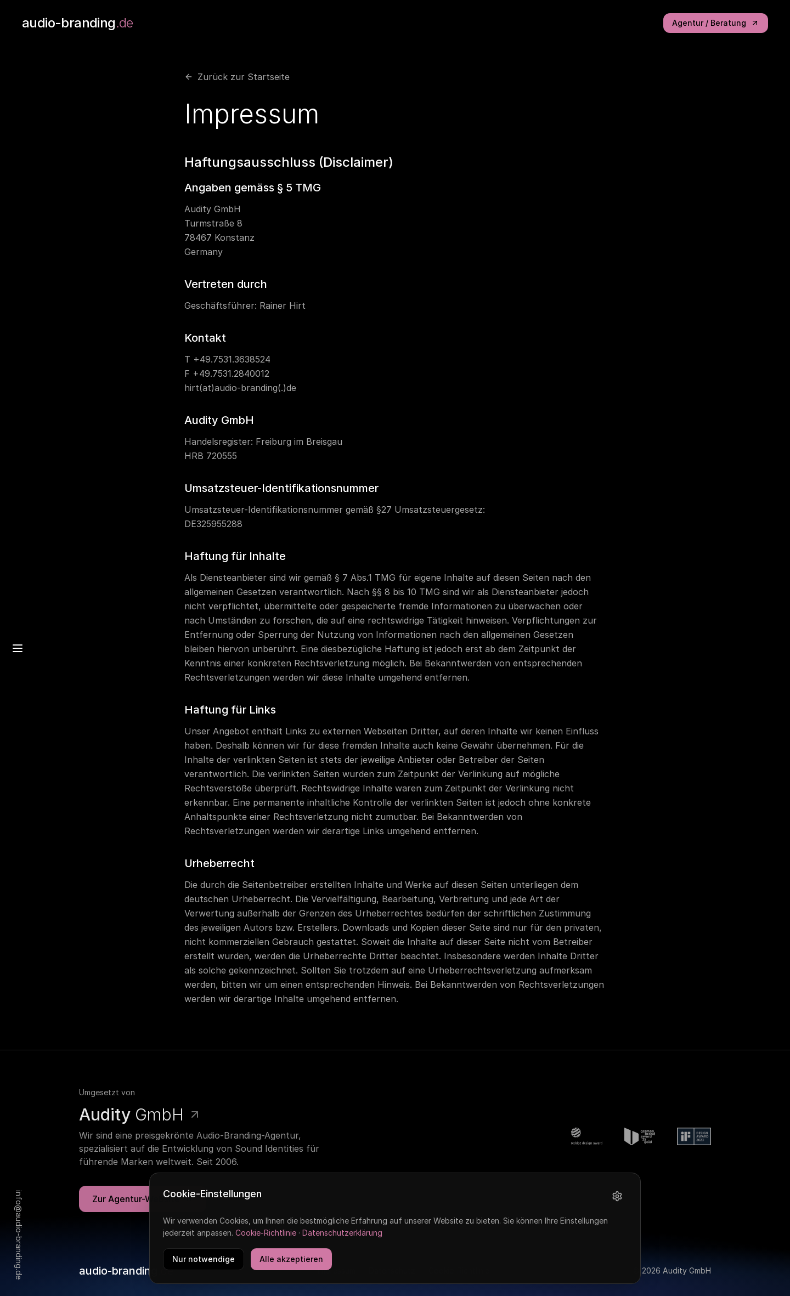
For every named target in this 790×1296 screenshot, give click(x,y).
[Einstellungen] (617, 1199)
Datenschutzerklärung (342, 1236)
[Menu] (18, 648)
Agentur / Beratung (715, 22)
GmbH (140, 1115)
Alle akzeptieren (291, 1262)
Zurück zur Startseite (237, 76)
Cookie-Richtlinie (265, 1236)
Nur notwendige (203, 1262)
